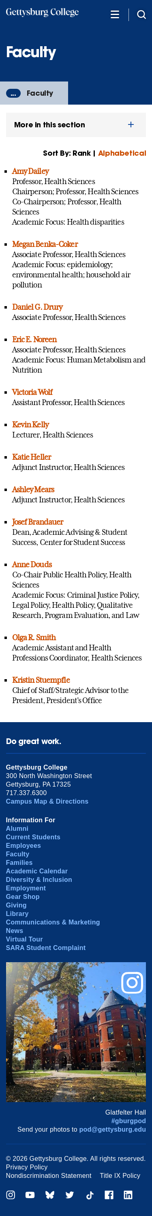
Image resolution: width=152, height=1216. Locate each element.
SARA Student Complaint (46, 947)
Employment (26, 888)
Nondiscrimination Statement (49, 1175)
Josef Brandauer (37, 521)
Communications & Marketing (53, 922)
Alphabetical (122, 153)
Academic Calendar (37, 871)
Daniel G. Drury (37, 306)
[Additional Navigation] (114, 14)
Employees (23, 845)
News (15, 930)
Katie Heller (31, 457)
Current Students (33, 837)
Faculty (40, 93)
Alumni (17, 828)
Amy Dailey (30, 171)
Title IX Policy (120, 1175)
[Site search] (141, 14)
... (13, 93)
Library (17, 913)
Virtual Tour (24, 939)
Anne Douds (31, 564)
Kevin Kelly (30, 424)
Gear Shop (23, 896)
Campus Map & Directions (47, 801)
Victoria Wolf (32, 392)
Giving (16, 905)
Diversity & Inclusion (39, 879)
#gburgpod (128, 1120)
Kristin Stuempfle (41, 680)
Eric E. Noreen (34, 339)
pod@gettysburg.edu (112, 1129)
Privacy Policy (27, 1167)
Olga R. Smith (34, 637)
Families (19, 862)
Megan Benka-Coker (44, 244)
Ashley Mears (33, 489)
